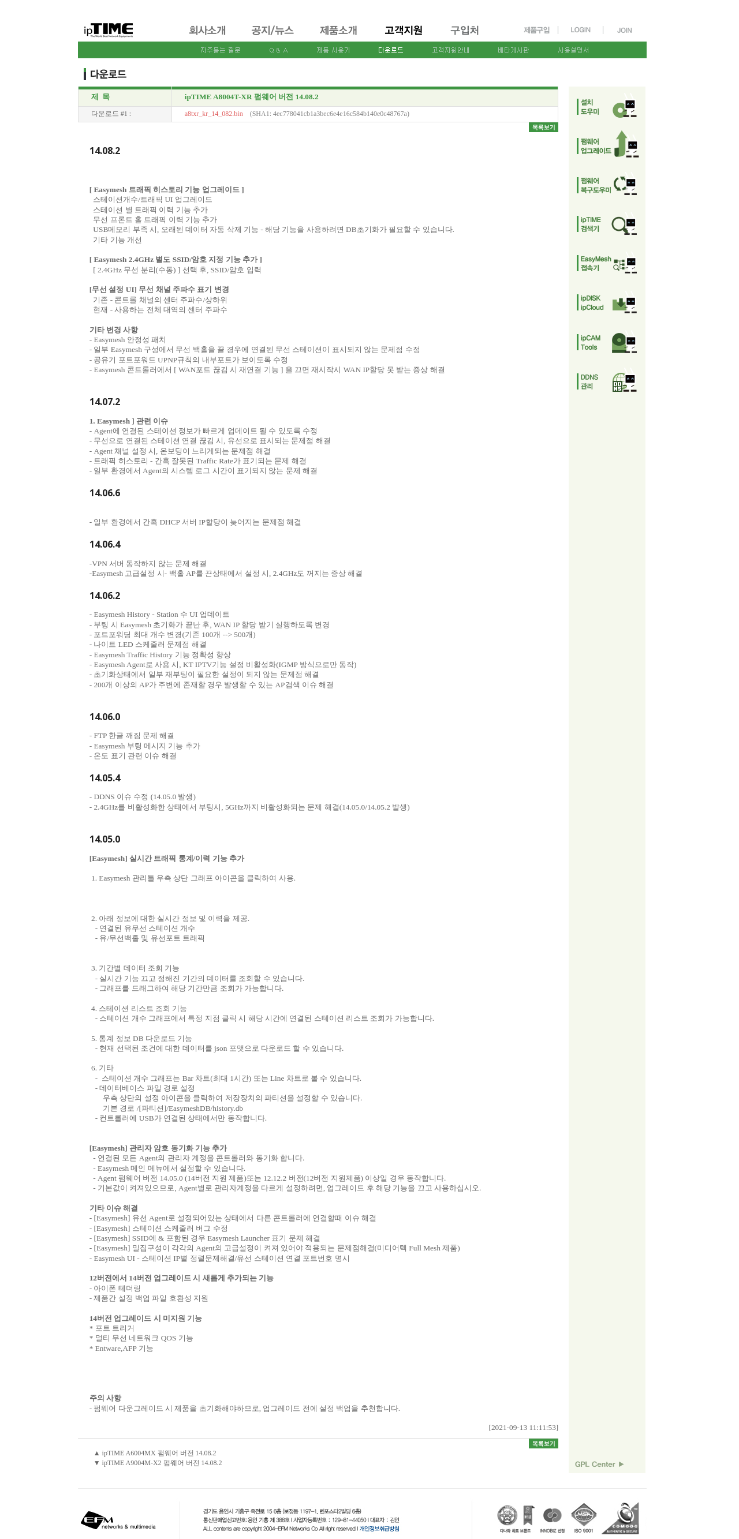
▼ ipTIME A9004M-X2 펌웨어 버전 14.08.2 (158, 1463)
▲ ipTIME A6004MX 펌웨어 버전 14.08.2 (155, 1453)
